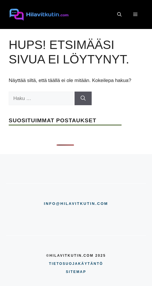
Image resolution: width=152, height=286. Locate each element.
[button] (119, 14)
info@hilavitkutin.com (76, 203)
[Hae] (83, 98)
